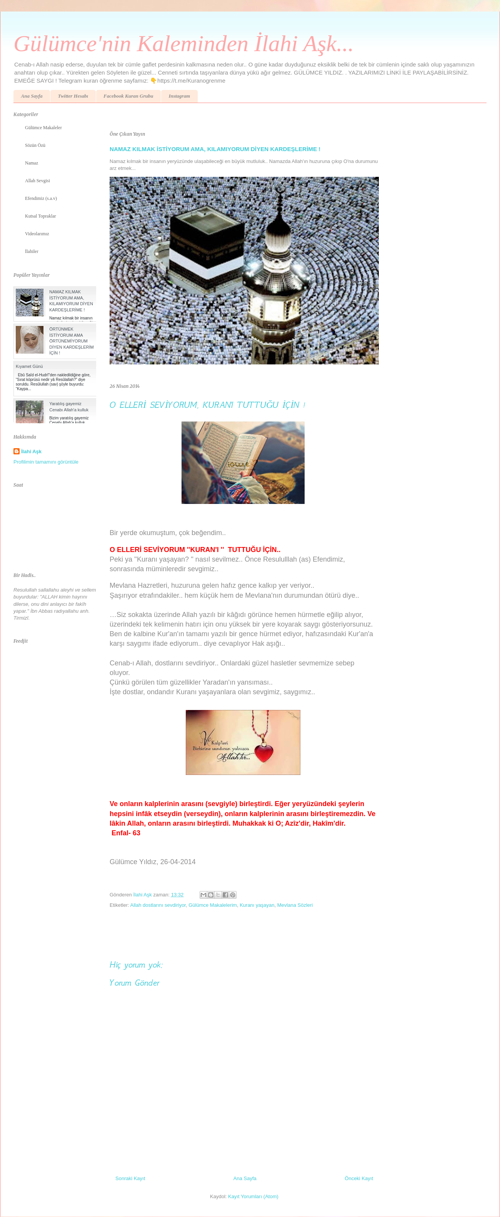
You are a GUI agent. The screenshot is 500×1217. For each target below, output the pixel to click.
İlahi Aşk (31, 451)
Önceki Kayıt (359, 1178)
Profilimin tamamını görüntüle (45, 462)
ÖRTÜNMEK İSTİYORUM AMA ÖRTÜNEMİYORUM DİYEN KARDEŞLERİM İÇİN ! (71, 341)
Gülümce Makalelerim (212, 905)
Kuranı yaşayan (257, 905)
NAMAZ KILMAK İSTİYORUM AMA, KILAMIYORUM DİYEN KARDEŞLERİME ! (215, 149)
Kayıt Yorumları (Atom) (253, 1196)
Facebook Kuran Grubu (128, 96)
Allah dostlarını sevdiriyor (158, 905)
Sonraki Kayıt (130, 1178)
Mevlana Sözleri (295, 905)
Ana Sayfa (32, 96)
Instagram (179, 96)
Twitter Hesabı (73, 96)
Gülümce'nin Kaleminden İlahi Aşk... (183, 43)
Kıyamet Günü (29, 366)
